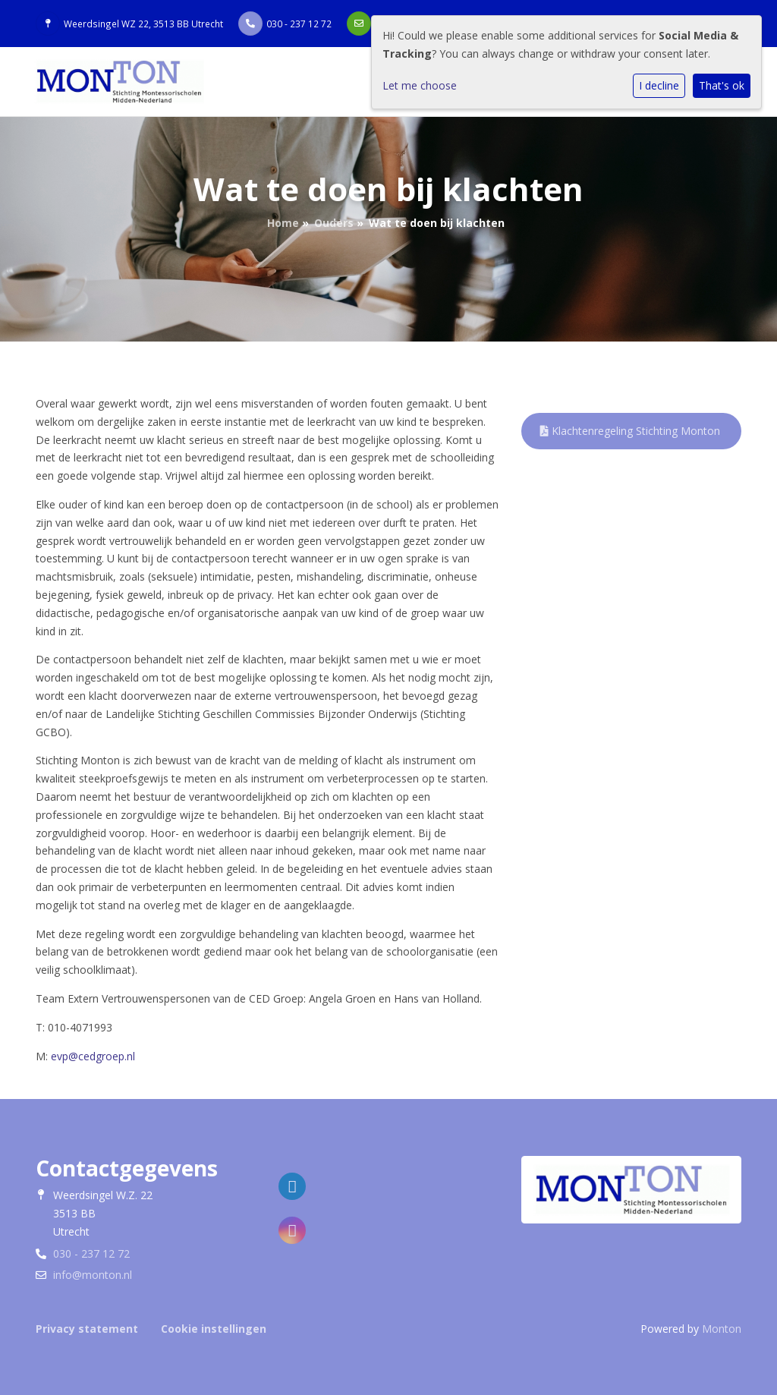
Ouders (334, 223)
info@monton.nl (92, 1274)
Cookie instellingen (213, 1328)
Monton (721, 1328)
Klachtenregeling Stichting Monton (630, 431)
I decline (659, 85)
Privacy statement (87, 1328)
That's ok (721, 85)
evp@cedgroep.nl (93, 1056)
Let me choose (419, 85)
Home (283, 223)
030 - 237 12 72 (299, 23)
